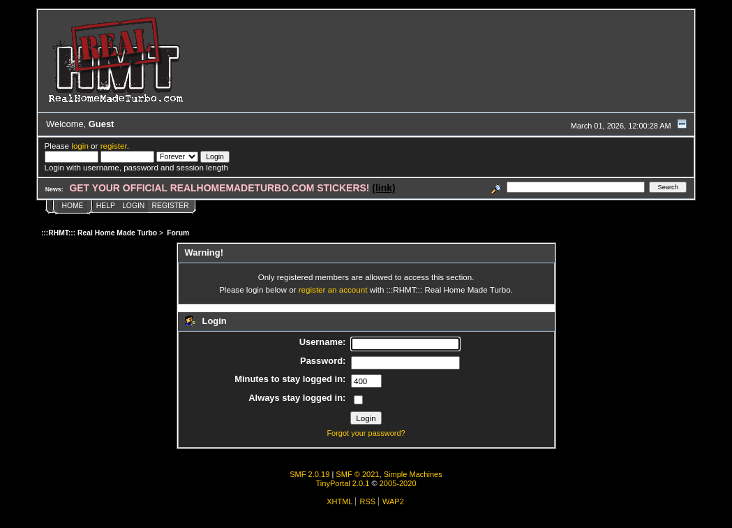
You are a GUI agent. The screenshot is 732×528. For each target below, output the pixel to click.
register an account (333, 289)
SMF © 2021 (357, 474)
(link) (383, 187)
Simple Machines (413, 474)
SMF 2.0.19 (309, 474)
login (80, 145)
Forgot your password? (366, 433)
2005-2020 (398, 483)
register (113, 145)
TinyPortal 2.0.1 (342, 483)
